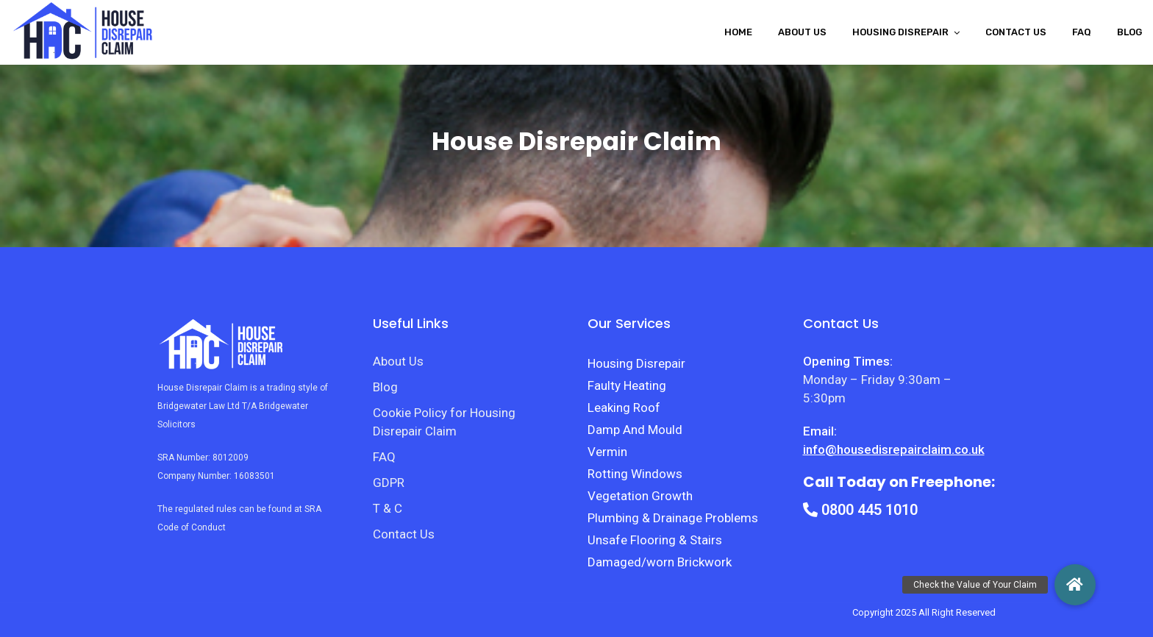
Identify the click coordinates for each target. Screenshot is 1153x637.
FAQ (1081, 32)
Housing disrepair (900, 32)
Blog (1129, 32)
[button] (1075, 584)
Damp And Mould (635, 429)
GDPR (388, 482)
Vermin (607, 451)
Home (738, 32)
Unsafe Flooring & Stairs (655, 540)
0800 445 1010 (860, 510)
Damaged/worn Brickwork (660, 562)
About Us (802, 32)
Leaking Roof (624, 407)
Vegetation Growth (640, 495)
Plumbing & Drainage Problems (673, 517)
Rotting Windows (635, 473)
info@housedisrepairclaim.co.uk (894, 449)
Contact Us (1015, 32)
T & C (387, 508)
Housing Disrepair (636, 363)
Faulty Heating (627, 385)
